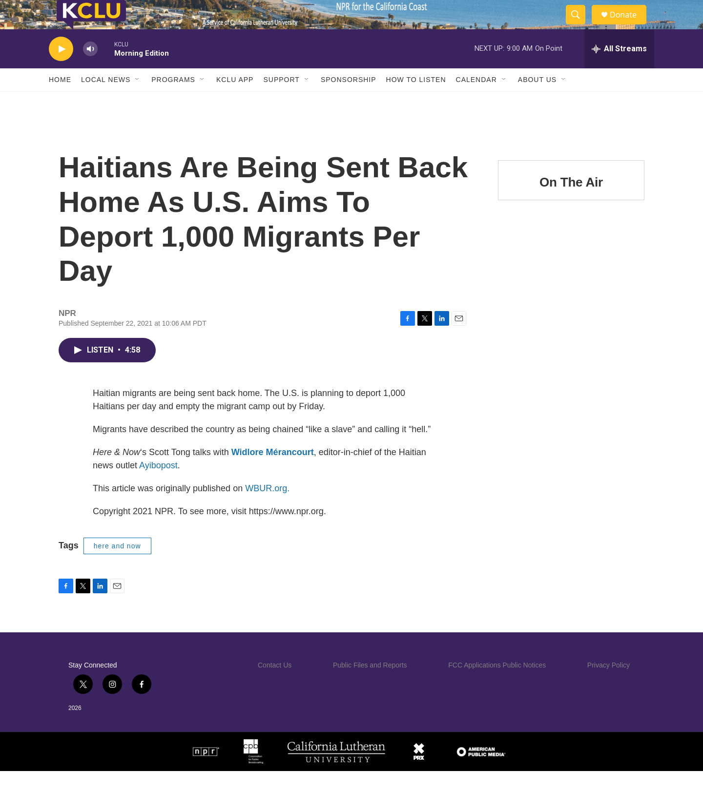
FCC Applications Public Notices (497, 687)
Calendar (476, 101)
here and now (117, 568)
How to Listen (416, 101)
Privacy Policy (608, 687)
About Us (537, 101)
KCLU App (234, 101)
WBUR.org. (267, 510)
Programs (173, 101)
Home (60, 101)
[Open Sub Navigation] (138, 101)
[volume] (90, 71)
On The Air (571, 204)
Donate (629, 26)
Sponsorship (348, 101)
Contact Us (274, 687)
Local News (105, 101)
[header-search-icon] (580, 26)
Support (281, 101)
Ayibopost (158, 487)
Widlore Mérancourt (272, 474)
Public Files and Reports (370, 687)
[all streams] (619, 70)
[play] (61, 71)
